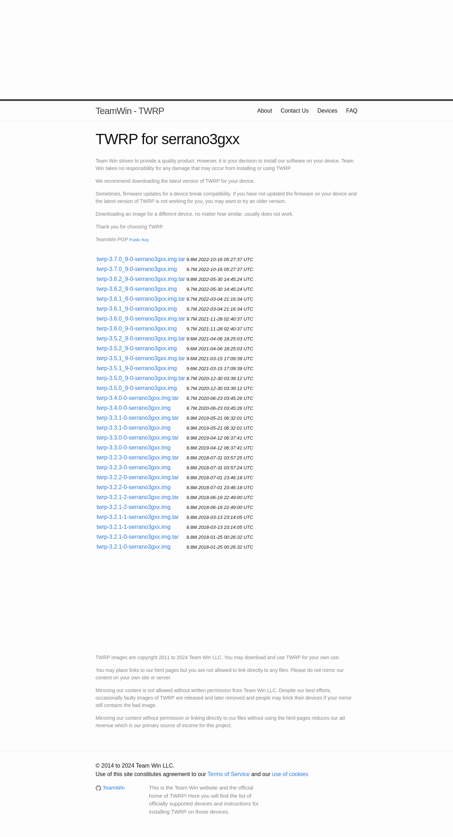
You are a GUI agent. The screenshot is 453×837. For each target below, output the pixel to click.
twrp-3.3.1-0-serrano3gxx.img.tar (138, 418)
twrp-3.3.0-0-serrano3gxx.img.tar (138, 438)
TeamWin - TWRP (130, 111)
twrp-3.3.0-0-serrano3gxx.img (134, 448)
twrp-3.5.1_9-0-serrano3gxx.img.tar (141, 358)
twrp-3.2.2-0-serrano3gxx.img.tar (138, 477)
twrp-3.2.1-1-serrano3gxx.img (134, 527)
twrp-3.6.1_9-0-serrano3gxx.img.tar (141, 299)
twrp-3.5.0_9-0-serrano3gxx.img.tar (141, 378)
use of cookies (290, 774)
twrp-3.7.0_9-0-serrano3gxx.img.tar (141, 259)
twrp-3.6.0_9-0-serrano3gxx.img (137, 329)
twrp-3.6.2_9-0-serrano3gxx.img (137, 289)
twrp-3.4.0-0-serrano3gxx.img (134, 408)
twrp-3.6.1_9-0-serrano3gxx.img (137, 309)
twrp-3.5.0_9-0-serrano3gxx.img (137, 388)
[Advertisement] (226, 49)
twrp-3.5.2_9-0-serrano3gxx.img (137, 348)
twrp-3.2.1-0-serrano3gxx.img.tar (138, 537)
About (264, 111)
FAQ (351, 111)
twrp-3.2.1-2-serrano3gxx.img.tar (138, 497)
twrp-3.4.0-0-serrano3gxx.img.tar (138, 398)
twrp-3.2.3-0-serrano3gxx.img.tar (138, 457)
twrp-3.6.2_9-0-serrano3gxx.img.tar (141, 279)
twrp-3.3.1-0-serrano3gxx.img (134, 428)
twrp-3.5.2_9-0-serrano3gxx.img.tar (141, 338)
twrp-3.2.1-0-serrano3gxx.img (134, 547)
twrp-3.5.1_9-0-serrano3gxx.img (137, 368)
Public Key (139, 239)
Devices (327, 111)
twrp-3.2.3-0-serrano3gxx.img (134, 467)
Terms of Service (228, 774)
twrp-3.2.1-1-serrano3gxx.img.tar (138, 517)
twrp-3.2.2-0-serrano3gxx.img (134, 487)
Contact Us (295, 111)
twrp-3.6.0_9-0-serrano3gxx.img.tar (141, 319)
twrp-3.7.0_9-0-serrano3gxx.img (137, 269)
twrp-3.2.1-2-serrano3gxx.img (134, 507)
